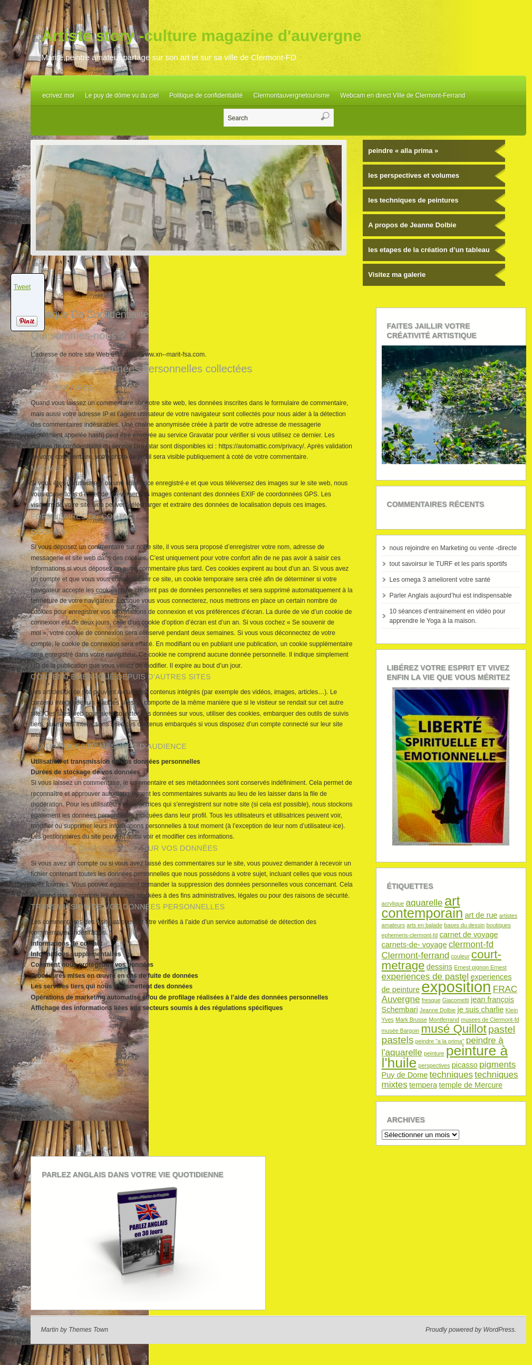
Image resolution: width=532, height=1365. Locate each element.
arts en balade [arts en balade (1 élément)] (424, 925)
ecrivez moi (58, 95)
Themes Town (88, 1329)
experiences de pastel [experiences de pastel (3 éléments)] (425, 977)
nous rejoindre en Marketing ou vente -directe (453, 548)
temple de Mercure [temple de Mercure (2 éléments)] (471, 1085)
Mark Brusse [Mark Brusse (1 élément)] (411, 1019)
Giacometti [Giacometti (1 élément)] (455, 1000)
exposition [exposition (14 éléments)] (456, 986)
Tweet (22, 287)
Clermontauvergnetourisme (292, 95)
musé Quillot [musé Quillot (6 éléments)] (454, 1028)
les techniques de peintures (413, 200)
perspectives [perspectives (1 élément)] (434, 1065)
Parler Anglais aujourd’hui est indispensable (451, 595)
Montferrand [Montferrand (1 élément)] (444, 1019)
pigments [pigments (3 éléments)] (497, 1065)
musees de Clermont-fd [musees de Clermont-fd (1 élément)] (490, 1019)
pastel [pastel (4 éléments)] (501, 1029)
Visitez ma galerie (396, 274)
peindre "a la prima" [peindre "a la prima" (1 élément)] (440, 1041)
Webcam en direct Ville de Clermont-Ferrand (402, 95)
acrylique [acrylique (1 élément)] (393, 903)
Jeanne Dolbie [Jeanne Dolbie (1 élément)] (438, 1010)
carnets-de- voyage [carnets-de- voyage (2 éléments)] (414, 944)
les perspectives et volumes (413, 175)
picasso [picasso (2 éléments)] (465, 1065)
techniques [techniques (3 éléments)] (451, 1075)
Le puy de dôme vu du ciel (122, 95)
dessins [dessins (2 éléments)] (439, 967)
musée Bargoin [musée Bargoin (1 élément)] (401, 1030)
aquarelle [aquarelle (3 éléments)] (424, 903)
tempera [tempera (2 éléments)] (423, 1085)
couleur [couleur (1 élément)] (460, 956)
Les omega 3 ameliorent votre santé (440, 579)
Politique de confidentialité (206, 95)
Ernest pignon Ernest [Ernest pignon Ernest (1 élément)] (480, 967)
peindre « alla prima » (403, 151)
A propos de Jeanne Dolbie (412, 225)
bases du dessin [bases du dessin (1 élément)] (464, 925)
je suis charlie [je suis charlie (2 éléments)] (481, 1009)
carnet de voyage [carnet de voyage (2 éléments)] (469, 934)
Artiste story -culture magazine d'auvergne (201, 35)
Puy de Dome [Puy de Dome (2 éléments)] (405, 1075)
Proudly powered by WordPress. (470, 1329)
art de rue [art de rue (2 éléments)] (481, 915)
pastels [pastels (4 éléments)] (398, 1039)
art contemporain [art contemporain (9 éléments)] (422, 906)
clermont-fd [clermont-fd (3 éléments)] (471, 944)
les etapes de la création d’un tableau (428, 250)
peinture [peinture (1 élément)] (434, 1053)
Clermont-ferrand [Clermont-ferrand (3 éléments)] (416, 955)
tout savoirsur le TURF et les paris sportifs (448, 564)
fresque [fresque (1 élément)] (431, 1000)
